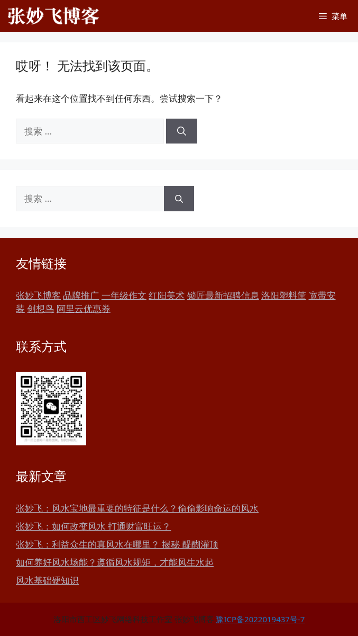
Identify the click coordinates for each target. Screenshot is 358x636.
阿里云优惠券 (84, 308)
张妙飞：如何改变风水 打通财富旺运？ (93, 526)
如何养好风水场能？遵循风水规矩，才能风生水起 (115, 562)
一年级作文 (124, 295)
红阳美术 (167, 295)
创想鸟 (40, 308)
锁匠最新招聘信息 (223, 295)
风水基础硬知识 (47, 580)
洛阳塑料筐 (283, 295)
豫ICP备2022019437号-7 (260, 619)
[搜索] (181, 131)
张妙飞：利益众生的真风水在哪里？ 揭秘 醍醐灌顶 (117, 544)
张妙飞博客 (38, 295)
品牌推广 (81, 295)
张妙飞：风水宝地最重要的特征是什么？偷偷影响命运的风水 (137, 508)
